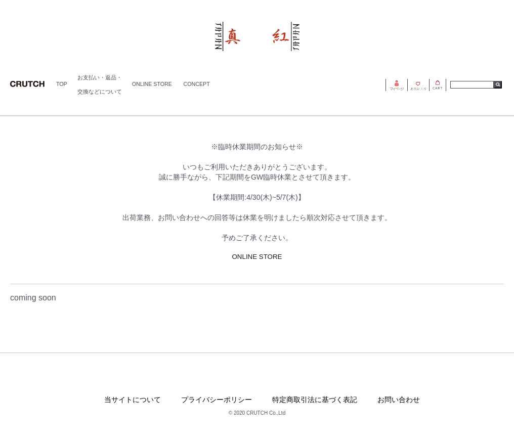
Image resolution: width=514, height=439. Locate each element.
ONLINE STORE (152, 84)
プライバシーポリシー (216, 400)
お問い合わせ (398, 400)
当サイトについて (132, 400)
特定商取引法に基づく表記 (314, 400)
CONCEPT (197, 84)
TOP (61, 84)
